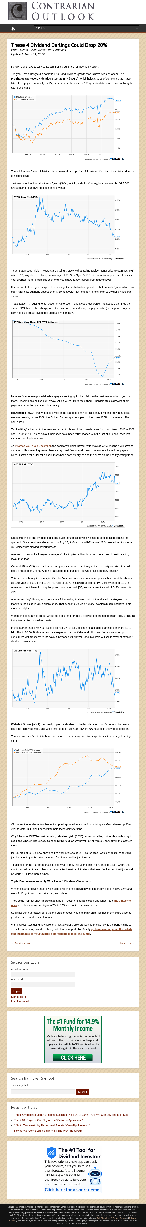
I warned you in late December (33, 445)
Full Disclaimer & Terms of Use (111, 1218)
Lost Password (20, 1001)
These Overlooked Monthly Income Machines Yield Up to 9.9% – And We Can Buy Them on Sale (71, 1114)
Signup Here (18, 996)
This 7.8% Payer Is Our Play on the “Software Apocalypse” (48, 1120)
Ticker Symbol (19, 1085)
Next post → (127, 943)
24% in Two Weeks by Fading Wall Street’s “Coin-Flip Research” (52, 1125)
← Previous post (21, 943)
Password (17, 979)
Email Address (19, 969)
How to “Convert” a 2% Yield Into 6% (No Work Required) (48, 1130)
